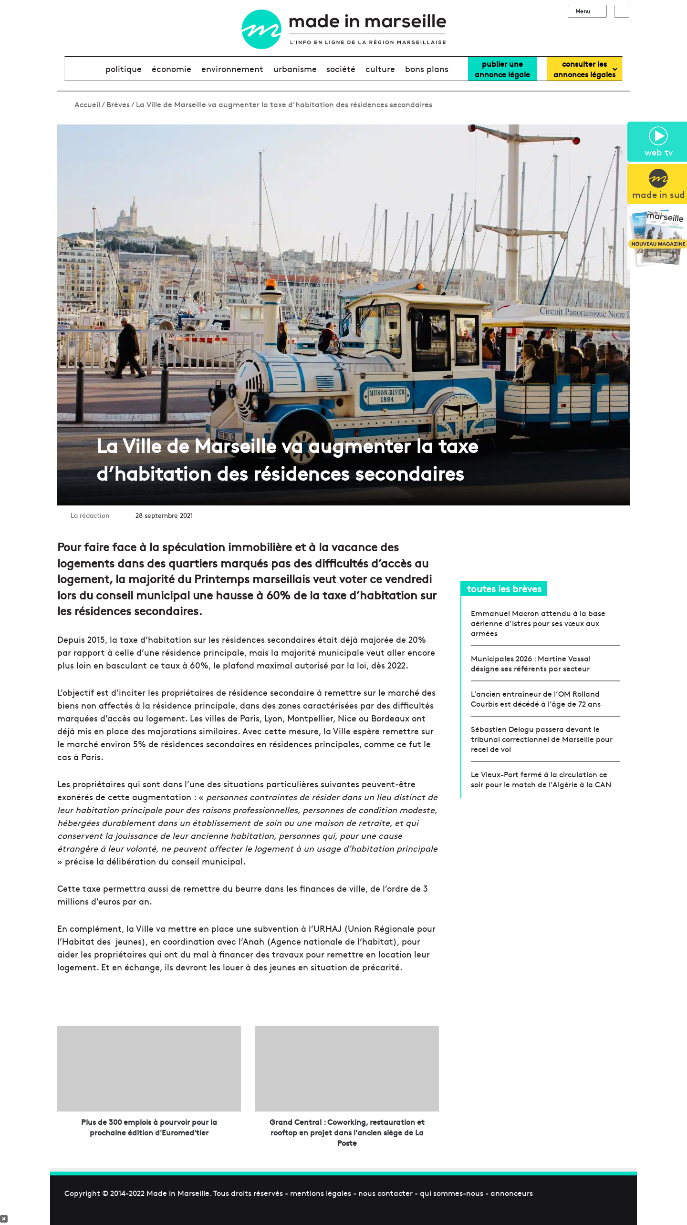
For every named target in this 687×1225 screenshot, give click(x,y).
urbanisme (295, 68)
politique (123, 68)
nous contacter (385, 1192)
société (340, 68)
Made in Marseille (177, 1192)
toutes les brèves (504, 588)
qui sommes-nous (451, 1192)
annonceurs (511, 1192)
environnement (232, 68)
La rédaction (90, 515)
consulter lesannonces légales (584, 68)
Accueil (82, 104)
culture (380, 68)
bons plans (426, 68)
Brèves (118, 104)
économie (171, 68)
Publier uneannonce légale (502, 68)
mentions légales (320, 1192)
